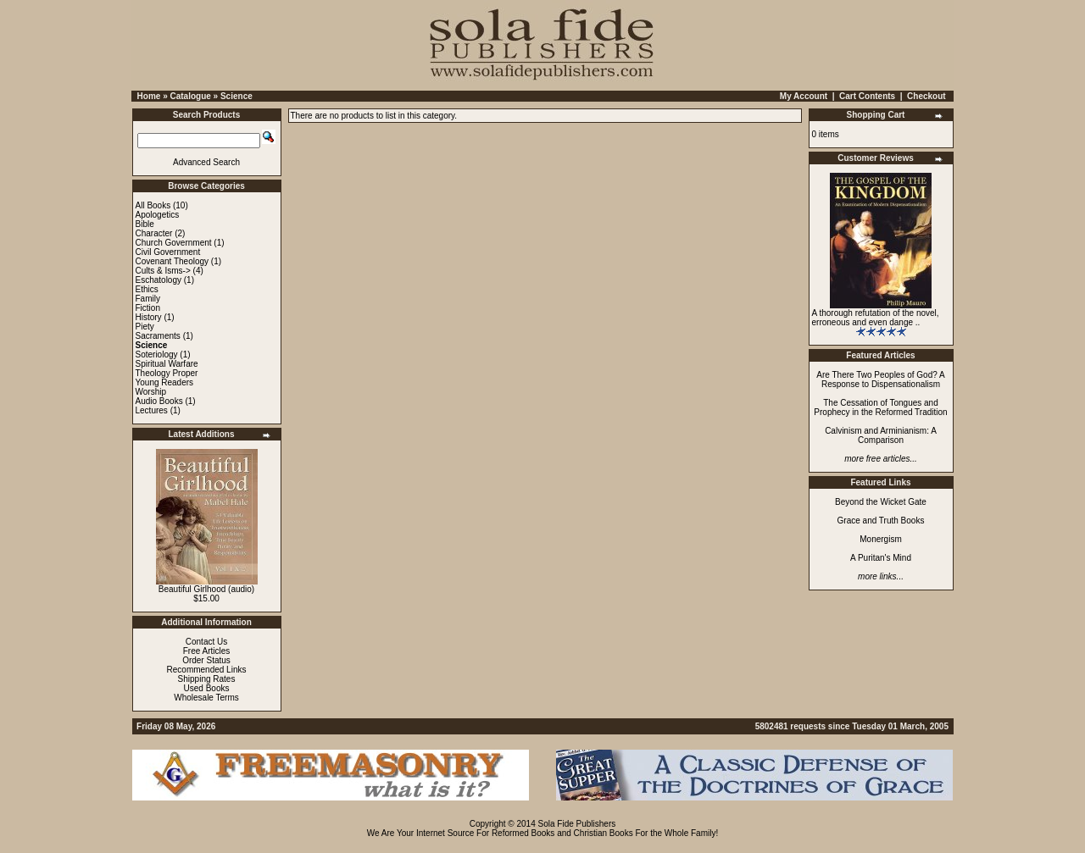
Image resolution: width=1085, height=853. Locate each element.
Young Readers (165, 382)
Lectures (152, 410)
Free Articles (207, 651)
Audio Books (159, 401)
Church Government (174, 242)
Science (236, 96)
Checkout (926, 96)
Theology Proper (167, 373)
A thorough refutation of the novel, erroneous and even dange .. (875, 317)
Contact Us (206, 641)
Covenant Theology (172, 261)
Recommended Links (207, 669)
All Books (153, 205)
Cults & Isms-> (163, 270)
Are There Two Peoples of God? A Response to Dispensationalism (880, 379)
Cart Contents (867, 96)
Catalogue (190, 96)
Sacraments (158, 336)
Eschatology (158, 280)
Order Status (206, 660)
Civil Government (168, 252)
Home (149, 96)
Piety (145, 326)
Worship (151, 391)
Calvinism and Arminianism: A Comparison (881, 435)
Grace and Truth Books (881, 520)
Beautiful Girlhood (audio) (206, 589)
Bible (145, 224)
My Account (803, 96)
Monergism (880, 539)
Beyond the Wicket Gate (880, 502)
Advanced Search (206, 162)
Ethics (147, 289)
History (149, 317)
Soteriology (157, 354)
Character (154, 233)
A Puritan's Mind (880, 557)
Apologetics (158, 214)
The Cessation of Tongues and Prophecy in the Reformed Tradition (880, 407)
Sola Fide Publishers (577, 823)
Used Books (207, 688)
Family (148, 298)
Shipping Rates (207, 679)
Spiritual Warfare (167, 363)
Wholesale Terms (206, 697)
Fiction (148, 308)
